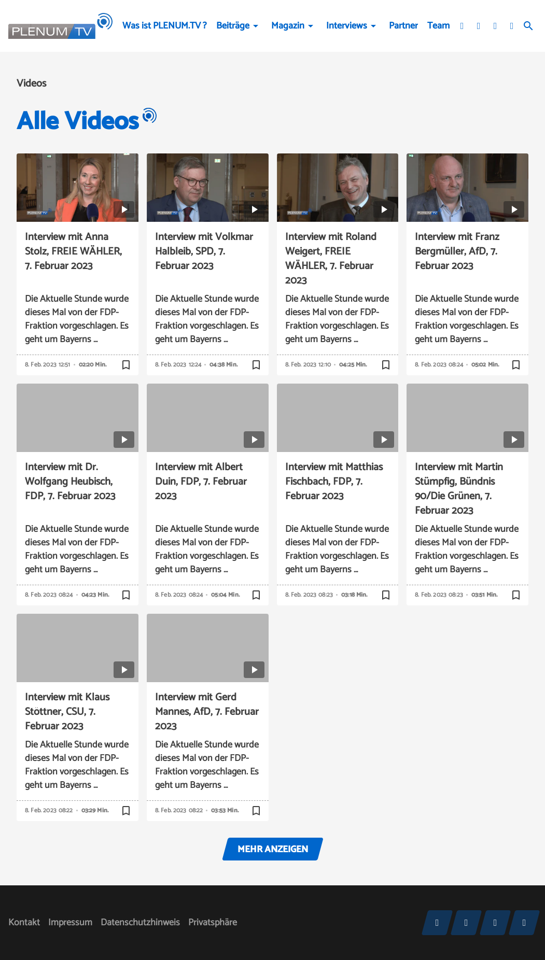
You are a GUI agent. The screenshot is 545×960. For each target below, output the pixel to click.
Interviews (346, 26)
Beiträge (232, 26)
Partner (403, 26)
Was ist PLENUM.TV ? (164, 26)
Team (438, 26)
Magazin (287, 26)
